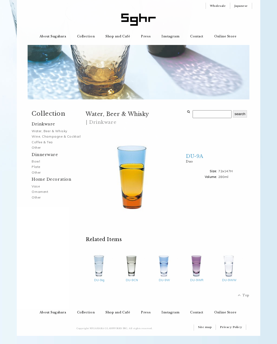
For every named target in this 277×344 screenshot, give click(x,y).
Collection (86, 36)
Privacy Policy (231, 327)
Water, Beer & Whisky (49, 131)
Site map (205, 327)
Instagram (170, 36)
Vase (36, 186)
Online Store (225, 36)
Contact (196, 36)
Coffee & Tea (42, 142)
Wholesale (218, 6)
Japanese (241, 6)
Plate (36, 167)
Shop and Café (117, 36)
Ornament (40, 192)
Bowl (36, 161)
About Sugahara (52, 36)
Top (245, 295)
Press (146, 36)
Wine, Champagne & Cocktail (56, 136)
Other (36, 147)
